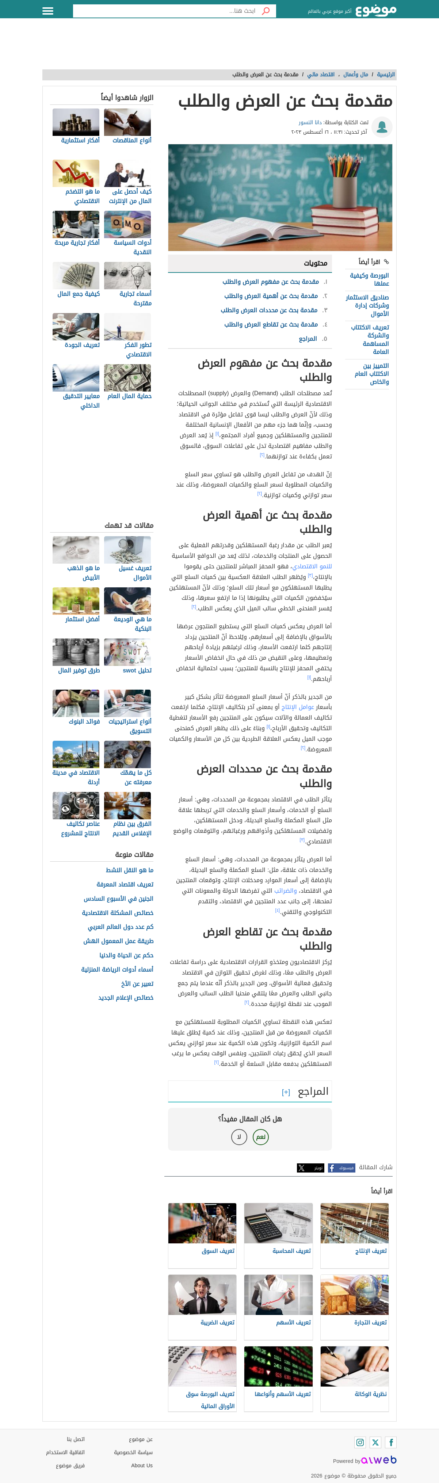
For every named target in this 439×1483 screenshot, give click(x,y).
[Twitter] (375, 1442)
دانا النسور (310, 122)
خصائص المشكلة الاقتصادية (117, 913)
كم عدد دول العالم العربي (120, 927)
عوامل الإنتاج (298, 707)
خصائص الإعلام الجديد (125, 998)
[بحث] (266, 11)
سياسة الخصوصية (133, 1452)
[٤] (277, 910)
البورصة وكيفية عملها (369, 279)
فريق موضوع (70, 1466)
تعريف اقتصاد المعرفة (124, 885)
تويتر (318, 1168)
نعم (261, 1137)
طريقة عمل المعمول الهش (118, 941)
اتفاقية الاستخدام (65, 1452)
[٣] (310, 575)
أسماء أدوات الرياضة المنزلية (117, 970)
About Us (142, 1466)
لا (239, 1137)
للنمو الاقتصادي (312, 566)
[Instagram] (360, 1442)
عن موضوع (141, 1439)
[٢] (262, 455)
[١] (217, 434)
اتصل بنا (76, 1439)
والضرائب (285, 890)
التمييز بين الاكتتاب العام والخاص (372, 374)
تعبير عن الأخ (137, 984)
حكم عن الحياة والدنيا (126, 955)
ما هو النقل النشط (129, 870)
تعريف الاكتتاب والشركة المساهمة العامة (370, 340)
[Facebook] (391, 1442)
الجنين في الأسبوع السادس (118, 899)
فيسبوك (346, 1168)
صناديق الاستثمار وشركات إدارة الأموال (367, 306)
